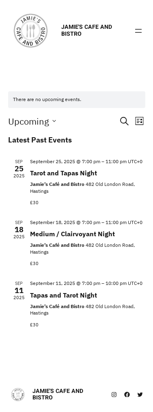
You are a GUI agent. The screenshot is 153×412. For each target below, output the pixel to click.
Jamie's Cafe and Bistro (86, 30)
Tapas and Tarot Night (63, 295)
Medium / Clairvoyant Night (72, 234)
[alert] (76, 99)
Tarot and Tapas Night (63, 173)
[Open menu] (138, 31)
